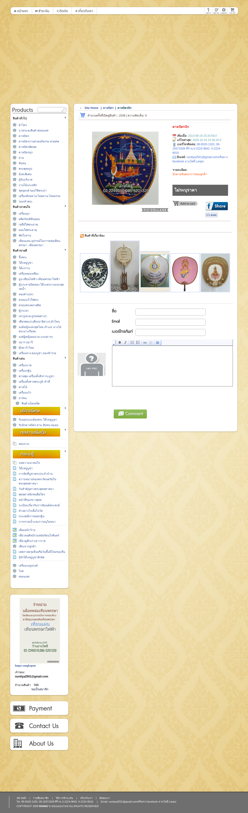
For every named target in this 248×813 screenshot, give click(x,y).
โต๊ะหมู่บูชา (26, 262)
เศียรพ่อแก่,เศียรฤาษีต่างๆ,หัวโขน (39, 321)
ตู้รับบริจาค (25, 179)
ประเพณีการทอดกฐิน (31, 516)
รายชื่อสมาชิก (41, 798)
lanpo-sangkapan (25, 665)
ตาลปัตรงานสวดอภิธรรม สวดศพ (39, 141)
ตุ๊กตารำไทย (26, 347)
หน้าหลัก (22, 798)
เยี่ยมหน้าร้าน (27, 530)
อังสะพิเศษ (25, 174)
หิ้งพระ (23, 257)
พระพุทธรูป (25, 168)
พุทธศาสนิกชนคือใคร (32, 494)
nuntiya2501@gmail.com (31, 676)
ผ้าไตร (23, 125)
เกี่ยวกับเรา (39, 743)
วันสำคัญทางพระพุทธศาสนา (36, 489)
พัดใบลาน (25, 235)
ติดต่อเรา (39, 725)
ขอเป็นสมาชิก (39, 689)
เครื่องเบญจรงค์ (28, 565)
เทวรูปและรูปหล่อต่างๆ (32, 316)
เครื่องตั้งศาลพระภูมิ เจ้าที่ (34, 381)
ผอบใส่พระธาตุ (28, 230)
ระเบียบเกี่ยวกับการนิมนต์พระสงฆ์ (39, 505)
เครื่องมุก (24, 213)
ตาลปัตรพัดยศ (27, 147)
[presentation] (148, 397)
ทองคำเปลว (26, 294)
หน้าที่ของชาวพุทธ (30, 500)
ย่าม (21, 158)
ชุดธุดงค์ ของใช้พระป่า (33, 190)
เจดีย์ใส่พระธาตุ (28, 224)
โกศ (21, 571)
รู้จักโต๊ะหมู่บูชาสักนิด (32, 557)
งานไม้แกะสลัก (28, 185)
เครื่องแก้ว (25, 392)
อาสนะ (23, 398)
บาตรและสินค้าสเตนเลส (33, 130)
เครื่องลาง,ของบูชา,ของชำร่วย (37, 353)
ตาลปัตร (24, 136)
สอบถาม (24, 444)
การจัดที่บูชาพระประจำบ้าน (36, 473)
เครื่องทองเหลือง (29, 273)
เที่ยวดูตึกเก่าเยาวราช (32, 541)
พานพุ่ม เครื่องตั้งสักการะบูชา (36, 376)
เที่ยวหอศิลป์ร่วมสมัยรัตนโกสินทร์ (39, 535)
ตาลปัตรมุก (26, 152)
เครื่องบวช (25, 365)
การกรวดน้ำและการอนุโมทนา (37, 521)
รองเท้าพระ (25, 201)
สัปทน (22, 163)
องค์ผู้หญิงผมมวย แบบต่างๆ (36, 336)
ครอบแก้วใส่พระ (29, 299)
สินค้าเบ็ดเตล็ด (31, 403)
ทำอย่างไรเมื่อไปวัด (31, 510)
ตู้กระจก (23, 310)
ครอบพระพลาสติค (30, 305)
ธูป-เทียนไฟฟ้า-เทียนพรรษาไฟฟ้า (39, 279)
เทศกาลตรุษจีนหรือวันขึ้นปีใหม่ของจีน (42, 552)
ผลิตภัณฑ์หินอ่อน (29, 219)
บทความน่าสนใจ (29, 463)
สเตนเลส (24, 576)
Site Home (92, 108)
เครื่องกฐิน (25, 370)
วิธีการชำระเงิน (39, 708)
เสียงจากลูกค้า (27, 546)
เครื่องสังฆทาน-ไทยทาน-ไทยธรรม (39, 196)
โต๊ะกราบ (24, 268)
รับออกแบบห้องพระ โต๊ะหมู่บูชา (38, 419)
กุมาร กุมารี (26, 342)
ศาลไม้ (23, 387)
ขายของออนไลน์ (58, 806)
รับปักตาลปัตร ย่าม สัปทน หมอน (38, 425)
